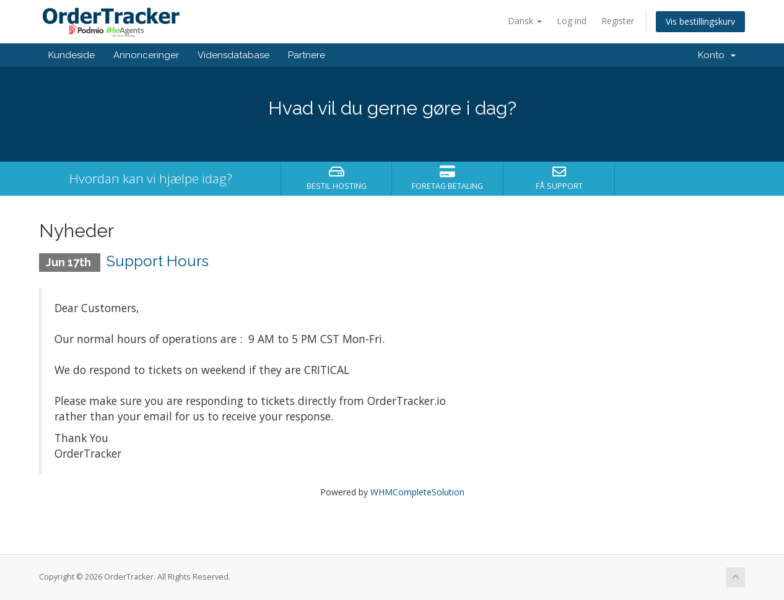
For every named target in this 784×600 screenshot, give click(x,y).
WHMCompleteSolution (417, 492)
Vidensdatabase (233, 55)
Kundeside (71, 55)
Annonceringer (146, 55)
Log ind (571, 21)
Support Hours (158, 261)
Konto (717, 55)
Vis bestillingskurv (700, 21)
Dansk (525, 21)
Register (617, 21)
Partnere (306, 55)
